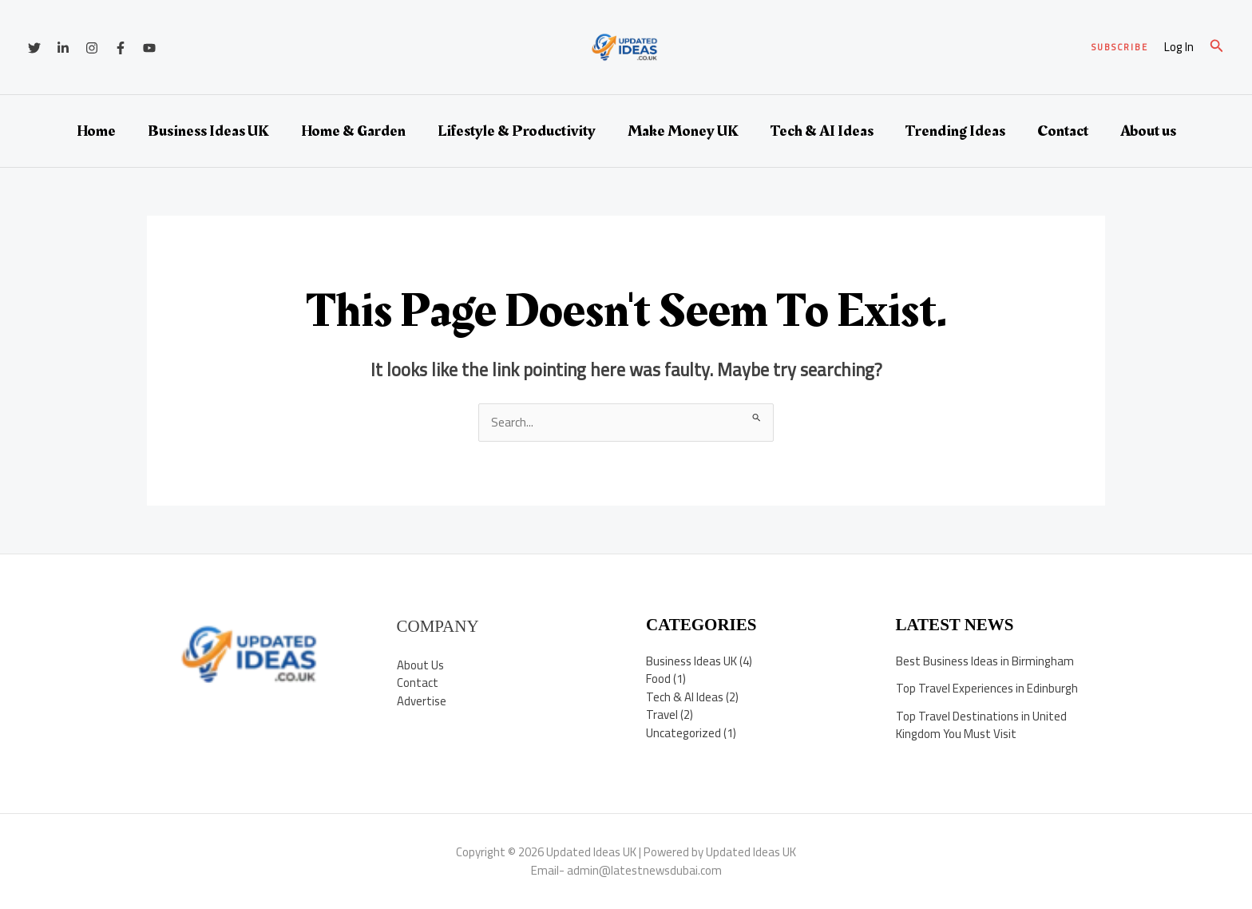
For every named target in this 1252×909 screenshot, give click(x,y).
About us (1148, 131)
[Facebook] (120, 48)
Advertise (421, 701)
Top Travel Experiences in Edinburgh (987, 688)
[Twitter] (34, 48)
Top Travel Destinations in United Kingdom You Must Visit (981, 725)
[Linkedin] (63, 48)
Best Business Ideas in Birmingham (985, 661)
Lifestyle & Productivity (517, 131)
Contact (1062, 131)
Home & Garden (353, 131)
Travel (662, 714)
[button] (1120, 47)
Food (658, 678)
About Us (420, 665)
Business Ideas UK (208, 131)
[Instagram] (91, 48)
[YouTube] (149, 48)
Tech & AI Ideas (822, 131)
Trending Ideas (955, 131)
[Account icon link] (1179, 47)
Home (96, 131)
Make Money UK (683, 131)
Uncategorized (683, 732)
